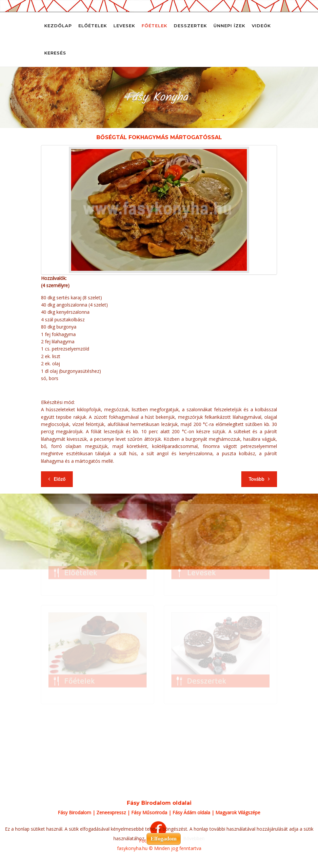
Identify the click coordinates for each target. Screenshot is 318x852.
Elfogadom (163, 839)
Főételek (154, 25)
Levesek (124, 25)
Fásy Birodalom (74, 812)
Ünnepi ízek (229, 25)
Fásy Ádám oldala (191, 812)
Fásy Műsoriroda (149, 812)
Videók (261, 25)
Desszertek (190, 25)
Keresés (55, 52)
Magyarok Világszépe (237, 812)
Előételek (92, 25)
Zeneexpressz (111, 812)
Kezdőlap (58, 25)
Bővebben (194, 838)
